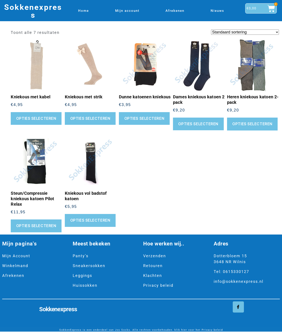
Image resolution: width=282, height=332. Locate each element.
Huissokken (85, 285)
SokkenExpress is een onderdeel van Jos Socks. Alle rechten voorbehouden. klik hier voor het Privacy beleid (141, 330)
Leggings (82, 275)
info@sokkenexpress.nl (238, 281)
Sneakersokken (89, 265)
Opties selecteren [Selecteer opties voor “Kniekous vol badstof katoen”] (90, 220)
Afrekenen (175, 11)
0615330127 (236, 271)
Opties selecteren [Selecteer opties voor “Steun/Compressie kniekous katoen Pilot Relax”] (36, 226)
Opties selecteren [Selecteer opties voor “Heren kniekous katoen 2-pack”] (252, 124)
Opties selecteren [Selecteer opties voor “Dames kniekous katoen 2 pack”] (198, 124)
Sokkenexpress (33, 11)
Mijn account (127, 11)
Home (83, 11)
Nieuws (217, 11)
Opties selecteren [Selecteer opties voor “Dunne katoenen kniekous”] (144, 118)
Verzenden (154, 256)
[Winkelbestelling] (245, 32)
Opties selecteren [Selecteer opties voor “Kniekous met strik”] (90, 118)
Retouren (153, 265)
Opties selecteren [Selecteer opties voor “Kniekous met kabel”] (36, 118)
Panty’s (80, 256)
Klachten (152, 275)
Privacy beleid (158, 285)
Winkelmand (15, 265)
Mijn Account (16, 256)
